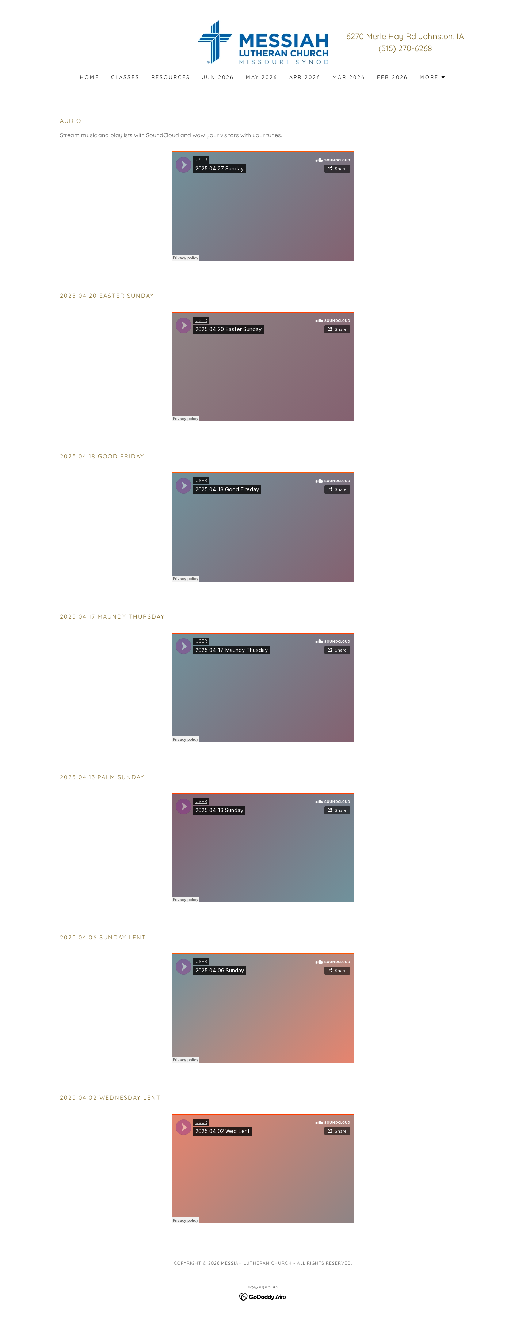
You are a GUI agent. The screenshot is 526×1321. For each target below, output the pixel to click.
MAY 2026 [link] (262, 77)
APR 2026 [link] (305, 77)
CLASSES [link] (125, 77)
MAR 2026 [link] (348, 77)
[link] (263, 41)
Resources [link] (170, 77)
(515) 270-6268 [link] (405, 48)
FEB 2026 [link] (392, 77)
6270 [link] (355, 36)
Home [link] (89, 77)
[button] (433, 78)
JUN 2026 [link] (218, 77)
